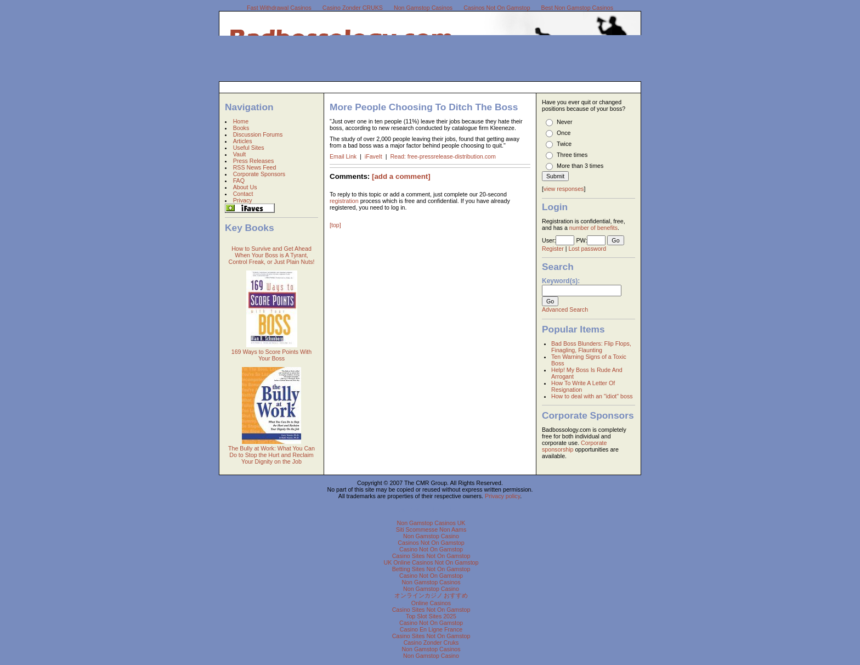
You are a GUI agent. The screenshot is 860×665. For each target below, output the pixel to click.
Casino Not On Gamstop (431, 549)
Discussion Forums (258, 134)
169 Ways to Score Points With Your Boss (271, 355)
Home (240, 121)
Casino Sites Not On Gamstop (431, 556)
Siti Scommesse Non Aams (431, 529)
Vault (239, 154)
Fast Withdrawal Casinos (279, 7)
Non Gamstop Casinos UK (431, 523)
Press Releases (253, 160)
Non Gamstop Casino (431, 536)
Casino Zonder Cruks (431, 642)
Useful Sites (248, 147)
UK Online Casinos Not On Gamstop (431, 562)
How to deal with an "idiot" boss (592, 396)
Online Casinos (431, 603)
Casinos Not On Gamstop (496, 7)
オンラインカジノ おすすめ (431, 595)
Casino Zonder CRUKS (352, 7)
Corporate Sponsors (259, 174)
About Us (245, 187)
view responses (564, 188)
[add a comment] (401, 176)
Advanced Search (565, 309)
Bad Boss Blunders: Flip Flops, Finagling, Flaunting (591, 346)
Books (241, 128)
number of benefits (593, 227)
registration (344, 201)
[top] (335, 225)
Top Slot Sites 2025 (431, 616)
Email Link (344, 156)
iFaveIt (374, 156)
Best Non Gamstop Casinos (577, 7)
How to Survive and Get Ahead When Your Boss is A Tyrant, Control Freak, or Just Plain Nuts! (272, 255)
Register (553, 248)
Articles (242, 141)
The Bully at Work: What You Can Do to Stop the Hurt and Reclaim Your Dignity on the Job (271, 455)
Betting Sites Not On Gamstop (431, 569)
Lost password (587, 248)
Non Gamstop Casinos (423, 7)
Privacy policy (502, 496)
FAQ (239, 180)
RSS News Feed (254, 167)
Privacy (242, 200)
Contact (243, 193)
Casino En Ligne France (431, 629)
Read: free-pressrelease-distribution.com (443, 156)
